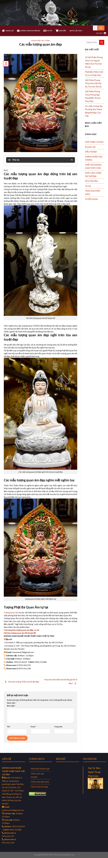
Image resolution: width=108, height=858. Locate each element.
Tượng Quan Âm (11, 612)
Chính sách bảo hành (40, 781)
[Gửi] (100, 27)
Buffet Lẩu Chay (77, 30)
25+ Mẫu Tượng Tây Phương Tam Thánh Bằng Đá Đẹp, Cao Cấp (94, 111)
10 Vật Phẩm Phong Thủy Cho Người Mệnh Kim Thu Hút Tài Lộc (94, 62)
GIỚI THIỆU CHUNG (94, 142)
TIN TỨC (47, 30)
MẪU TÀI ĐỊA (91, 151)
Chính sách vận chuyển (37, 775)
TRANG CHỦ (8, 30)
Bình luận (11, 706)
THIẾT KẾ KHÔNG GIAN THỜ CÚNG (93, 166)
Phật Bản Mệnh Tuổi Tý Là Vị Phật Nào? (94, 73)
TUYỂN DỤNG (91, 199)
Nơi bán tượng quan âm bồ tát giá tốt (20, 633)
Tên (9, 726)
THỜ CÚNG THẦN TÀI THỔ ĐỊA (93, 174)
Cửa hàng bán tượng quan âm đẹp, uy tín (21, 630)
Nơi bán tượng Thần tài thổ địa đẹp (21, 681)
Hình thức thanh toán (40, 768)
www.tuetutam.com (66, 855)
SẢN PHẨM (61, 30)
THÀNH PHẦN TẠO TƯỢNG (40, 40)
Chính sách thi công (39, 786)
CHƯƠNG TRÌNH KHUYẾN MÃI (28, 30)
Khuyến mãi (90, 147)
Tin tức (88, 186)
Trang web (58, 726)
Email (33, 726)
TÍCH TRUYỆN (91, 181)
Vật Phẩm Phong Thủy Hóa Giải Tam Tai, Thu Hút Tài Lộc (93, 83)
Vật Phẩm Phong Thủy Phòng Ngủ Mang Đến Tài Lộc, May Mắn (93, 96)
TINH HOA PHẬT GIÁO (92, 192)
